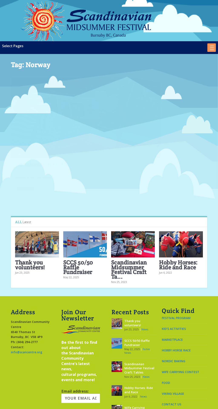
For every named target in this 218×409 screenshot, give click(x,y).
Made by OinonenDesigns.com (109, 403)
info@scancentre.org (26, 328)
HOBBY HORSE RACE (176, 326)
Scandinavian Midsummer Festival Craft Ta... (129, 245)
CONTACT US (171, 380)
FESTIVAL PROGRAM (176, 293)
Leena (22, 144)
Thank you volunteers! (30, 240)
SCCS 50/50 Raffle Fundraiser (78, 242)
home (146, 325)
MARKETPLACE (172, 315)
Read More (26, 171)
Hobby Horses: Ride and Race (178, 240)
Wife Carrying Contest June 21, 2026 (140, 385)
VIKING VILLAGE (173, 369)
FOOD (166, 358)
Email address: (80, 371)
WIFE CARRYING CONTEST (180, 347)
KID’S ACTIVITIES (174, 304)
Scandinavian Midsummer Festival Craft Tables (33, 128)
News (50, 144)
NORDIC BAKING (173, 337)
